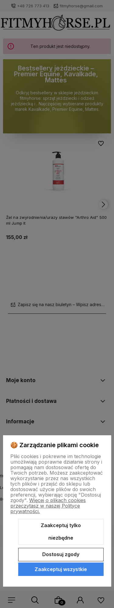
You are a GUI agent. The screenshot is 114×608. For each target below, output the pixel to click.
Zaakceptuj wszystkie (61, 569)
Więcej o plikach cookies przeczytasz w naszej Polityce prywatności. (48, 505)
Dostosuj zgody (60, 554)
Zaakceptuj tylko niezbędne (61, 531)
